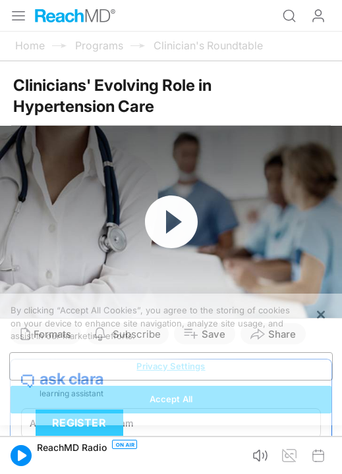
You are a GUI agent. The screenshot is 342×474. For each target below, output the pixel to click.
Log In (318, 16)
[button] (21, 455)
